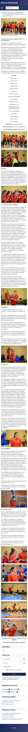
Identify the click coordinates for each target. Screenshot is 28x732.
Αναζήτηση (23, 7)
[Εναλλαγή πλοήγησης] (2, 8)
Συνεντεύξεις (14, 689)
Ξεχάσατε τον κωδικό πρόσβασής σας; (11, 677)
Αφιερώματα (5, 689)
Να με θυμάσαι (7, 666)
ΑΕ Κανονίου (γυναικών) (7, 704)
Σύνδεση (14, 674)
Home (3, 650)
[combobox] (12, 7)
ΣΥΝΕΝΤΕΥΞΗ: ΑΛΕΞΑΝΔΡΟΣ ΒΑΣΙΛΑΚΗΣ (12, 719)
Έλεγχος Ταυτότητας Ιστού (14, 670)
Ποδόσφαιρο (5, 691)
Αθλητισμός (13, 691)
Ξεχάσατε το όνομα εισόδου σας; (10, 679)
